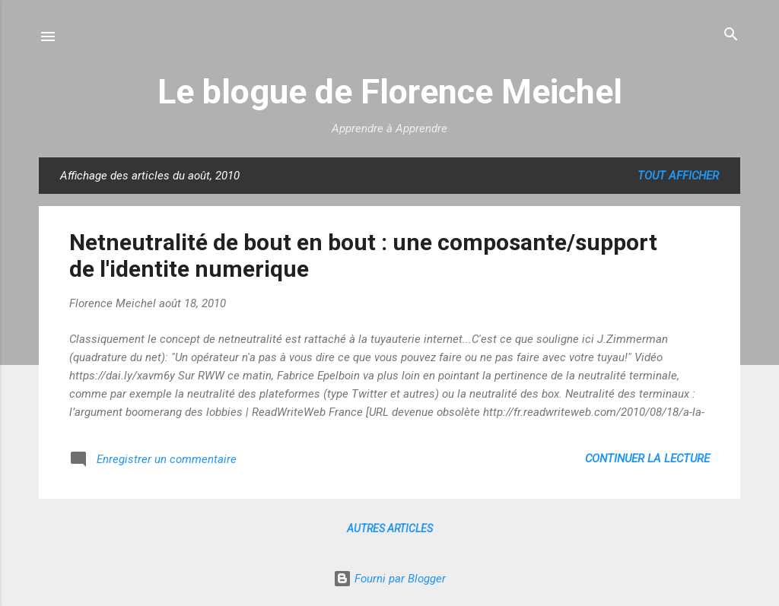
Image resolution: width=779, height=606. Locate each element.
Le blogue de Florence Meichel (389, 91)
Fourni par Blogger (389, 578)
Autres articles (390, 528)
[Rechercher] (731, 35)
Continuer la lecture (647, 458)
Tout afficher (678, 175)
